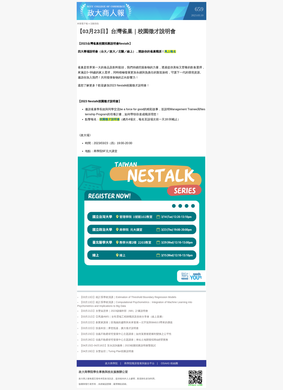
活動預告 (94, 23)
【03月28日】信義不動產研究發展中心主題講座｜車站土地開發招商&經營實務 (122, 339)
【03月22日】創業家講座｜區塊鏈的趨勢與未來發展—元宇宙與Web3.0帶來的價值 (125, 322)
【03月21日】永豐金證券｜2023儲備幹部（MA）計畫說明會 (112, 310)
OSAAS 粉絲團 (169, 363)
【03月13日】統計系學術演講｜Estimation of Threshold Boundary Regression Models (126, 297)
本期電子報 (82, 23)
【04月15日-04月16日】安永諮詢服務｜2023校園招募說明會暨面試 (116, 345)
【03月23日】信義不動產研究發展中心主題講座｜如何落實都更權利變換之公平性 (124, 333)
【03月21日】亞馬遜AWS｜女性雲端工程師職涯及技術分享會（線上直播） (120, 316)
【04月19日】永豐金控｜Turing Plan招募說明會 (105, 351)
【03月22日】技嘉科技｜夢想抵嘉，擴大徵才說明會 (108, 328)
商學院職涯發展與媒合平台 (139, 363)
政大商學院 (111, 363)
